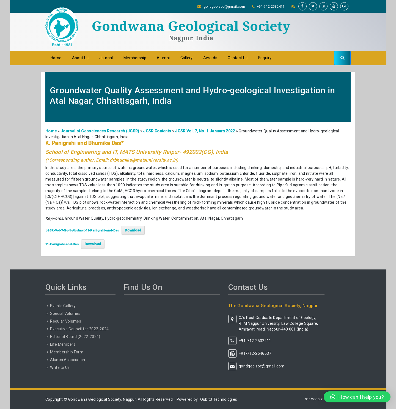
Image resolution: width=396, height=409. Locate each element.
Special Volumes (65, 313)
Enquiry (265, 58)
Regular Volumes (65, 321)
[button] (357, 396)
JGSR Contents (157, 131)
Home (56, 58)
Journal (106, 58)
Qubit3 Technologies (218, 399)
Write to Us (60, 367)
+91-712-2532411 (271, 7)
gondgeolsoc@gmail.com (224, 7)
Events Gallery (63, 306)
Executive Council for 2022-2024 (79, 329)
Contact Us (238, 58)
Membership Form (66, 352)
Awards (210, 58)
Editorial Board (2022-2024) (75, 336)
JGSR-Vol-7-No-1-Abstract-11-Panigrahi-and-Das (82, 230)
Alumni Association (67, 360)
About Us (80, 58)
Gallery (186, 58)
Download (133, 230)
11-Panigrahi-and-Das (62, 244)
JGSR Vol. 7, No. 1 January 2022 (205, 131)
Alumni (163, 58)
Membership (134, 58)
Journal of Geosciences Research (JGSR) (100, 131)
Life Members (62, 344)
